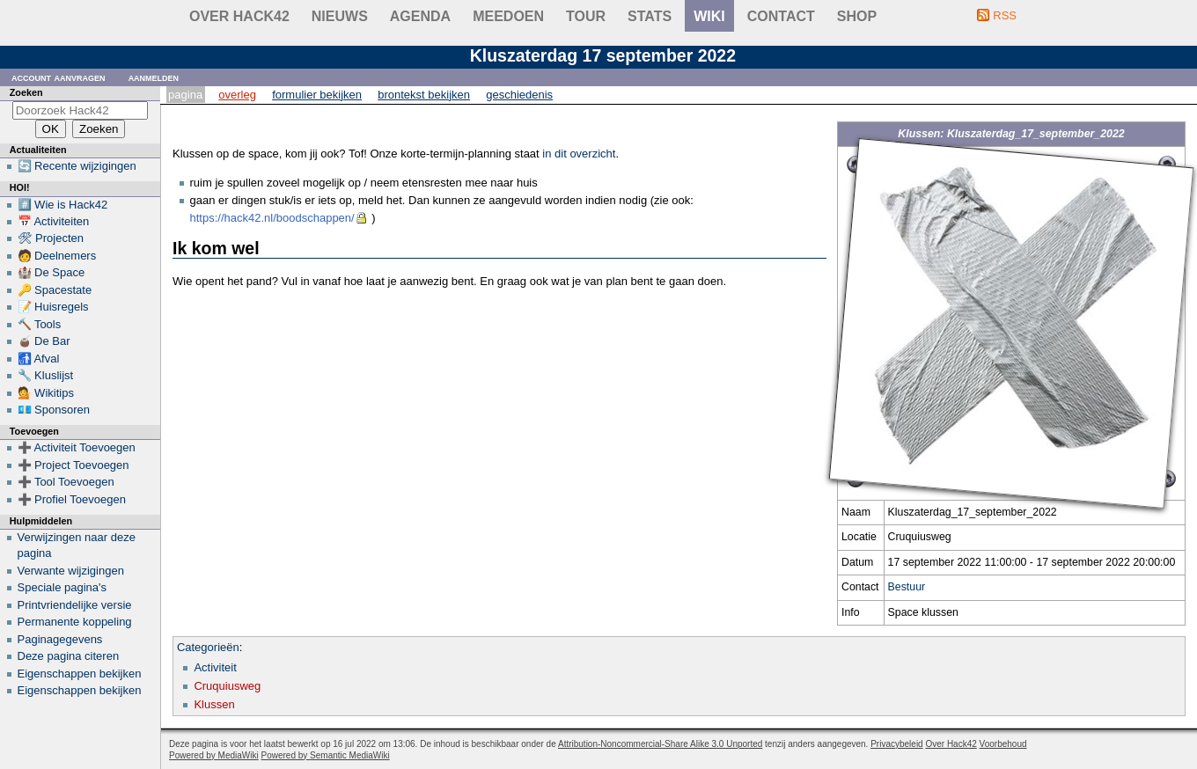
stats (650, 16)
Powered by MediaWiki (214, 755)
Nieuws (340, 16)
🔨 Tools (40, 324)
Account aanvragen (58, 77)
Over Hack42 (239, 16)
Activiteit (215, 667)
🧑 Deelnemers (57, 255)
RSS (1005, 15)
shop (857, 16)
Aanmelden (154, 77)
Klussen (214, 704)
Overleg (237, 94)
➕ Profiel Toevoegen (72, 499)
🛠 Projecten (51, 238)
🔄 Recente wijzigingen (77, 165)
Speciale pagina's (62, 587)
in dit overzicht (578, 153)
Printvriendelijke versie (75, 605)
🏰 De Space (51, 272)
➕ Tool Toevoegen (66, 481)
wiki (709, 16)
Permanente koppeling (75, 621)
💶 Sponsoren (54, 409)
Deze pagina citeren (69, 656)
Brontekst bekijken (424, 94)
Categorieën (208, 647)
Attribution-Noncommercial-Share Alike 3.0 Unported (660, 744)
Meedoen (508, 16)
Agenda (420, 16)
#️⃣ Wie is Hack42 (63, 204)
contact (781, 16)
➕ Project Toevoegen (73, 465)
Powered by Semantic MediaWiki (325, 755)
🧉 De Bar (44, 341)
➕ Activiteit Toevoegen (77, 447)
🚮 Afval (39, 358)
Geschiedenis (519, 94)
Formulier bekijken (317, 94)
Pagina (185, 94)
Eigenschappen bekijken (80, 673)
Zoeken (26, 92)
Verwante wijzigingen (71, 570)
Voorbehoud (1003, 744)
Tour (586, 16)
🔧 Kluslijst (46, 375)
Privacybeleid (896, 744)
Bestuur (907, 587)
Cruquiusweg (227, 685)
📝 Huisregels (53, 306)
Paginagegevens (60, 639)
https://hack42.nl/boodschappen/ (272, 217)
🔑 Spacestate (55, 290)
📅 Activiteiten (54, 221)
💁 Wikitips (46, 392)
